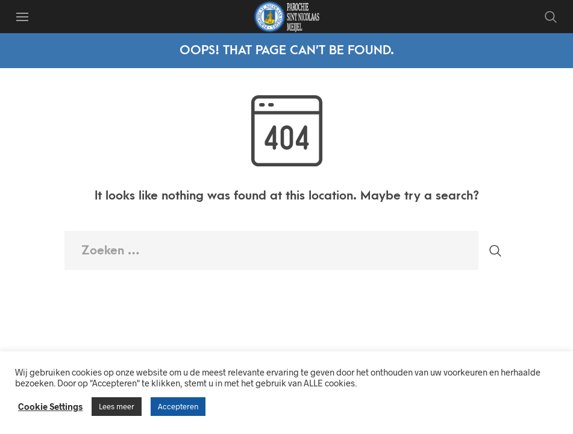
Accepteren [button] (178, 406)
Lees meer (116, 406)
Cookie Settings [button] (50, 406)
